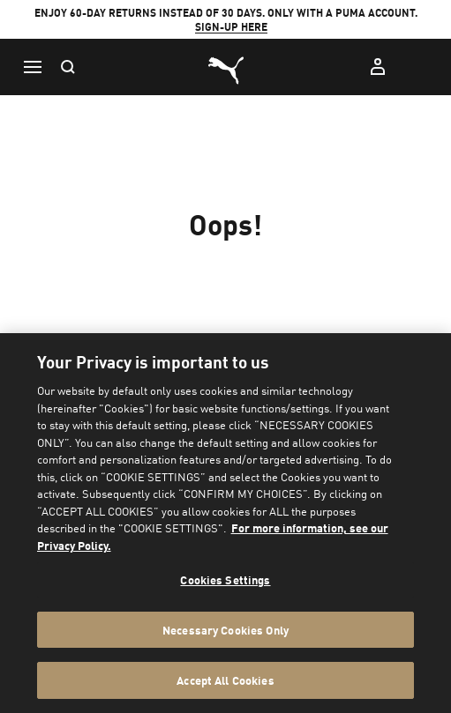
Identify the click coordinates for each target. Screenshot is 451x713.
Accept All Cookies (225, 680)
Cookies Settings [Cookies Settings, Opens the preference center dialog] (225, 579)
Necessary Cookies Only (225, 629)
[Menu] (31, 67)
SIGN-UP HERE (231, 26)
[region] (225, 523)
